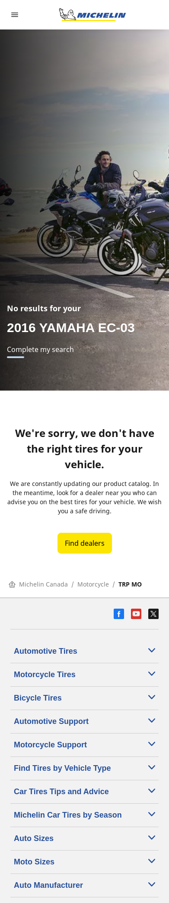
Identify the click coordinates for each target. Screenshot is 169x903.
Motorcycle (93, 584)
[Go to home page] (92, 15)
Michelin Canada (38, 584)
